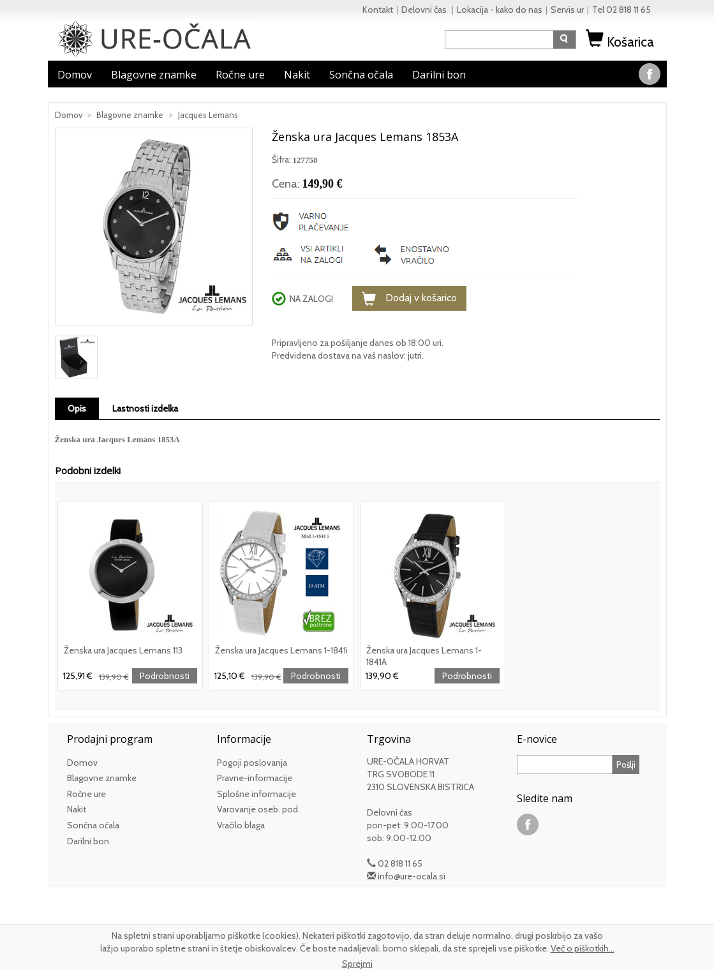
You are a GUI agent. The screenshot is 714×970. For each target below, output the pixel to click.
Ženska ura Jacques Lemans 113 (123, 650)
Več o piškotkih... (582, 948)
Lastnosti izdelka (145, 408)
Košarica (621, 42)
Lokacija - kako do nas (499, 9)
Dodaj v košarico (409, 299)
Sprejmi (357, 963)
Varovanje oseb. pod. (258, 809)
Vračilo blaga (241, 825)
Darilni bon (439, 75)
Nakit (297, 75)
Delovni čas (425, 9)
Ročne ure (240, 75)
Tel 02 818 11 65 (621, 9)
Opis (77, 408)
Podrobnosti (165, 676)
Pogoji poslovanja (252, 762)
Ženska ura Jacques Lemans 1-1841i (281, 650)
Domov (74, 75)
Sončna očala (361, 75)
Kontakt (377, 9)
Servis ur (567, 9)
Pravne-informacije (254, 778)
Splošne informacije (256, 794)
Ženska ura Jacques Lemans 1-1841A (424, 656)
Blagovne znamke (154, 75)
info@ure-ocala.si (411, 876)
